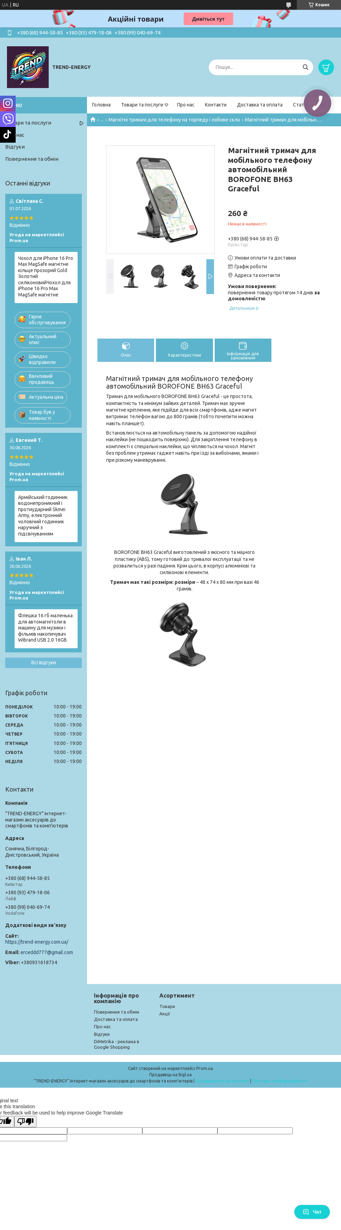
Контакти (216, 105)
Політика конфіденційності (280, 1081)
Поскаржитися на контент (222, 1081)
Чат (312, 1212)
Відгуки (15, 147)
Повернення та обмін (31, 159)
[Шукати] (305, 67)
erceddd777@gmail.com (47, 952)
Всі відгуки (43, 662)
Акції (164, 1013)
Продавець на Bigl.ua (170, 1074)
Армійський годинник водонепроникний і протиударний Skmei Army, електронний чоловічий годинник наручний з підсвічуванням (43, 515)
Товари (167, 1006)
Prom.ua (204, 1068)
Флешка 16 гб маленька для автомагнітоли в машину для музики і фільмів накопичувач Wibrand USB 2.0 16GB (45, 628)
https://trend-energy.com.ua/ (36, 942)
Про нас (186, 105)
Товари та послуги (142, 105)
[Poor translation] (25, 1121)
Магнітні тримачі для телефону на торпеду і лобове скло (174, 119)
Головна (101, 105)
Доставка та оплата (260, 105)
